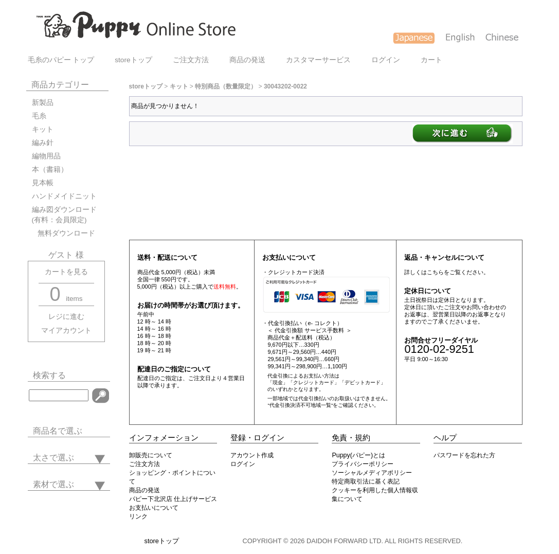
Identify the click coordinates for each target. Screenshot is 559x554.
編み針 (42, 143)
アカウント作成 (252, 455)
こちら (435, 272)
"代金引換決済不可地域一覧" (300, 405)
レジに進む (66, 316)
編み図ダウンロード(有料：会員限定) (64, 215)
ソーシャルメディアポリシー (372, 472)
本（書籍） (50, 169)
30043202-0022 (285, 86)
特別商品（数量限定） (226, 86)
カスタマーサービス (318, 60)
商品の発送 (247, 60)
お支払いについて (153, 507)
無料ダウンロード (63, 233)
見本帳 (42, 183)
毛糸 (39, 116)
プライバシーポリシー (362, 464)
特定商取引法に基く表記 (366, 481)
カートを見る (66, 272)
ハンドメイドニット (64, 196)
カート (431, 60)
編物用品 (46, 156)
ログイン (385, 60)
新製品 (42, 102)
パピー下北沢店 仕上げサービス (173, 499)
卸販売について (150, 455)
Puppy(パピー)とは (358, 455)
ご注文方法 (191, 60)
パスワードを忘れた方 (464, 455)
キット (42, 129)
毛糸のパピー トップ (61, 60)
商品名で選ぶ (57, 430)
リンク (138, 516)
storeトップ (133, 60)
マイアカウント (66, 330)
